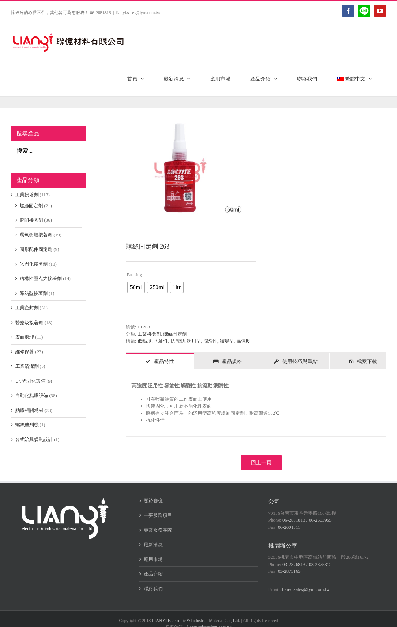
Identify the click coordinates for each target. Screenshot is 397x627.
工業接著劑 (149, 334)
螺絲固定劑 (175, 334)
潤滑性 (210, 341)
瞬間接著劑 (31, 220)
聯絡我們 (153, 588)
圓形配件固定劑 (36, 249)
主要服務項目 (158, 515)
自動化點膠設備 (31, 395)
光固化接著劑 (34, 264)
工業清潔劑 (27, 366)
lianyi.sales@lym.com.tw (138, 12)
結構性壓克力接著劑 (41, 278)
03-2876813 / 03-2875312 (307, 564)
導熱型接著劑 (34, 293)
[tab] (160, 361)
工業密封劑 (27, 307)
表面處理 (24, 337)
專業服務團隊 (158, 530)
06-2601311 (289, 527)
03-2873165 (289, 571)
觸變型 (227, 341)
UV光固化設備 (30, 381)
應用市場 (153, 559)
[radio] (136, 287)
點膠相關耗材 (29, 410)
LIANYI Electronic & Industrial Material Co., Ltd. (196, 620)
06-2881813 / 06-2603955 (307, 520)
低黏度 (145, 341)
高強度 (243, 341)
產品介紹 (153, 573)
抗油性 (161, 341)
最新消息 (153, 544)
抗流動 (178, 341)
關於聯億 (153, 501)
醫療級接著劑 (29, 322)
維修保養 (24, 351)
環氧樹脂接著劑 (36, 235)
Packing (134, 274)
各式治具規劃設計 (34, 439)
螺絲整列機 (27, 424)
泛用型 (194, 341)
